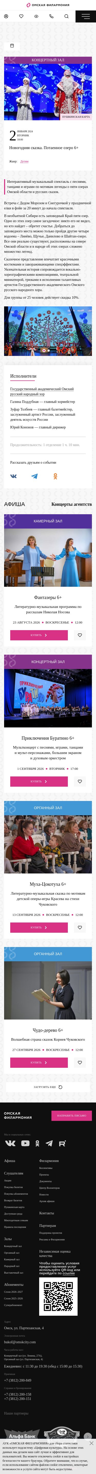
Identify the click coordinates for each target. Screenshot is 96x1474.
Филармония (49, 1161)
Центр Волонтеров (49, 1188)
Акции (7, 1180)
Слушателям (13, 1173)
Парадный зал (11, 1266)
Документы (45, 1181)
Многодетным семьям (16, 1220)
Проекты (44, 1174)
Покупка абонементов (16, 1193)
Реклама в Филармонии (52, 1239)
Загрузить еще (48, 1087)
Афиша (9, 1161)
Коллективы (45, 1168)
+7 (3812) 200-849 (17, 1380)
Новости (43, 1194)
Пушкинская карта (14, 1207)
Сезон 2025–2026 (13, 1298)
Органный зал (11, 1252)
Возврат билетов (13, 1200)
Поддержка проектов (50, 1232)
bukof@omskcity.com (20, 1342)
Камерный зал (11, 1259)
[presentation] (88, 1437)
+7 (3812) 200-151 (17, 1399)
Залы (8, 1239)
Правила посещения (15, 1227)
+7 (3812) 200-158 (17, 1394)
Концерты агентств (71, 504)
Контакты (46, 1213)
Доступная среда (13, 1213)
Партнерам (47, 1226)
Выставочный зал (13, 1272)
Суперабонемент (13, 1305)
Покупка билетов (13, 1187)
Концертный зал (13, 1246)
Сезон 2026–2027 (13, 1291)
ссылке (69, 1273)
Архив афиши (46, 1201)
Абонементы (13, 1285)
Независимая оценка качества (54, 1254)
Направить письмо (71, 1115)
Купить (39, 635)
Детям (24, 161)
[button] (44, 350)
